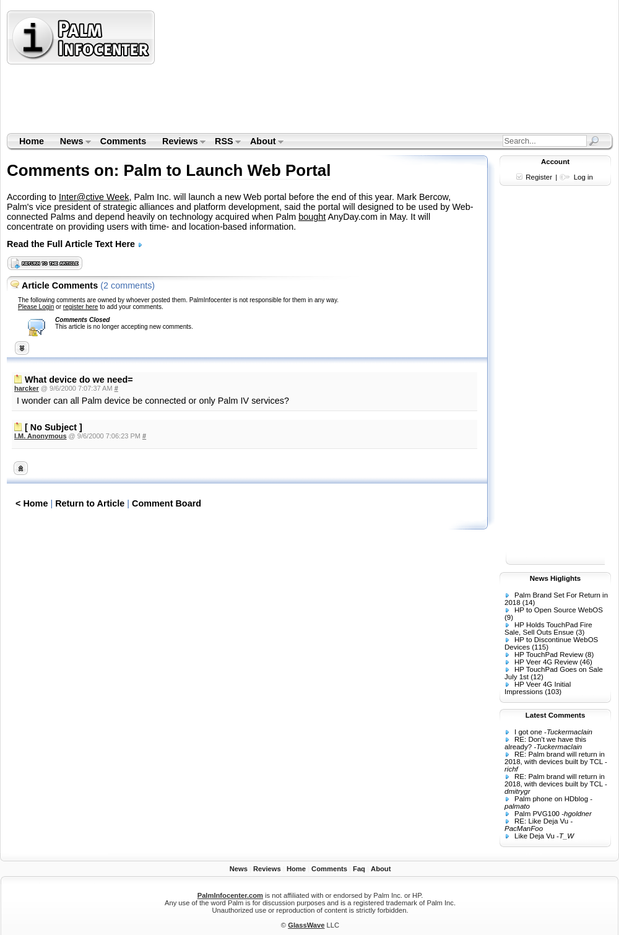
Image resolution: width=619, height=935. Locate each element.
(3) (580, 632)
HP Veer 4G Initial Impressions (537, 688)
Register (539, 177)
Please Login (36, 306)
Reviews (180, 142)
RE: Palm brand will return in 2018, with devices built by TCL (554, 757)
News (71, 142)
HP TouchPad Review (548, 654)
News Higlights (555, 578)
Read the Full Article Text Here (75, 244)
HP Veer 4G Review (546, 662)
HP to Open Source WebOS (558, 610)
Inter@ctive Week (94, 197)
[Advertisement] (226, 71)
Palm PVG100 (537, 813)
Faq (359, 868)
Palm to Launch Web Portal (227, 170)
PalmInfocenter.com (230, 895)
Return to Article (89, 503)
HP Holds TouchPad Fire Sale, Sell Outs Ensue (548, 628)
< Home (31, 503)
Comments (123, 141)
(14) (528, 602)
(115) (540, 647)
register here (80, 306)
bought (312, 217)
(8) (589, 654)
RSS (224, 142)
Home (31, 141)
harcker (26, 388)
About (263, 142)
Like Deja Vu (534, 836)
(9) (508, 617)
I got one (528, 732)
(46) (585, 662)
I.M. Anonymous (40, 436)
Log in (583, 177)
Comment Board (166, 503)
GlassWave (306, 925)
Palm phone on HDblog (551, 798)
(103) (553, 691)
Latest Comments (556, 715)
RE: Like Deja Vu (541, 821)
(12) (536, 677)
